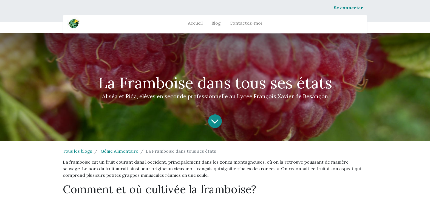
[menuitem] (195, 24)
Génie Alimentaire (119, 151)
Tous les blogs (77, 151)
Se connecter (348, 7)
